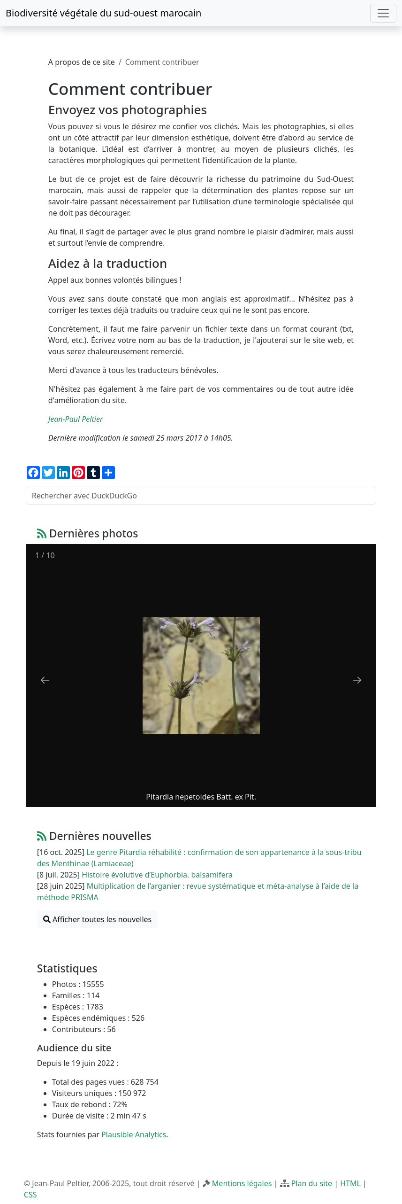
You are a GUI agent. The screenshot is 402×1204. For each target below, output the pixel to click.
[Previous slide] (45, 680)
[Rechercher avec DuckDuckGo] (201, 496)
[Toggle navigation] (383, 13)
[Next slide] (357, 680)
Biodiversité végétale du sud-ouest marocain (103, 13)
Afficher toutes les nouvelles (97, 919)
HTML (350, 1183)
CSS (30, 1194)
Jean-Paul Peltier (75, 419)
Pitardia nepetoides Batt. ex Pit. (201, 797)
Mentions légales (242, 1183)
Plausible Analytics (133, 1134)
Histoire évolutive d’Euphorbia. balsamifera (157, 875)
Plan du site (311, 1183)
